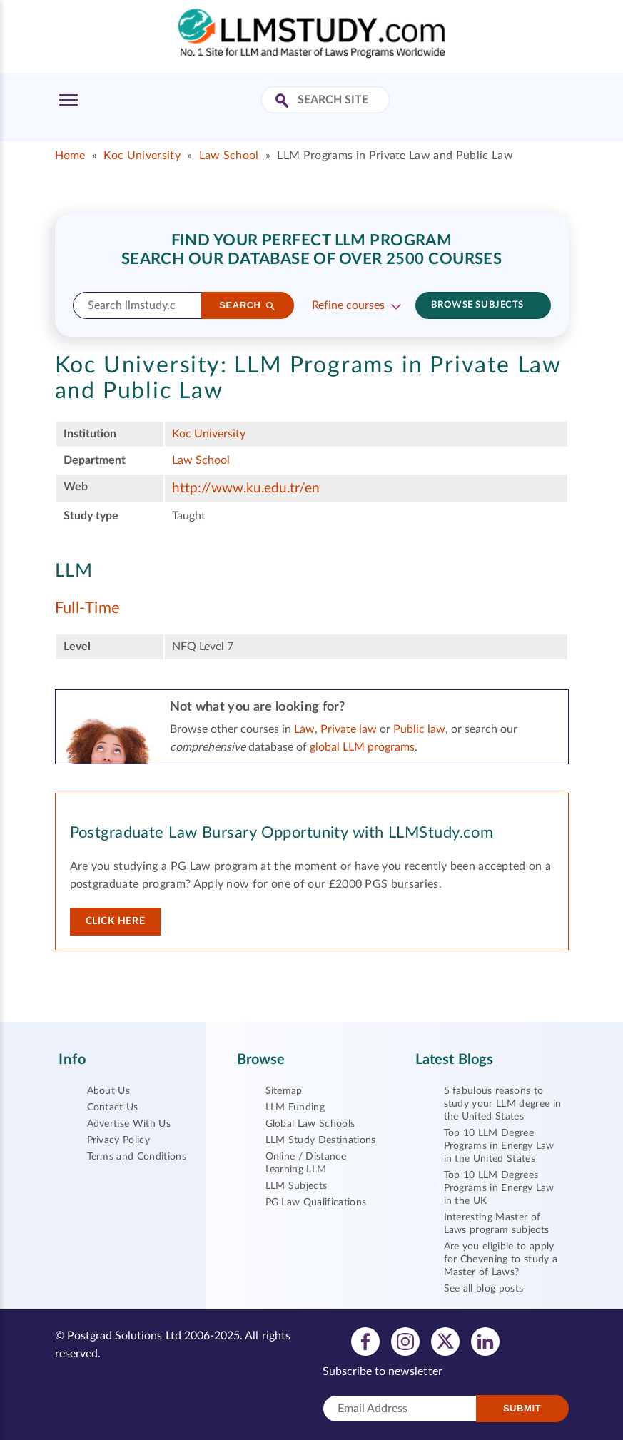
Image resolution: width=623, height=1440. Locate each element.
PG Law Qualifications (316, 1202)
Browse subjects (477, 305)
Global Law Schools (310, 1124)
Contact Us (112, 1107)
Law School (229, 155)
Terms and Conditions (136, 1157)
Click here (116, 921)
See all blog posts (484, 1289)
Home (70, 155)
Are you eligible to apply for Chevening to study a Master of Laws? (501, 1259)
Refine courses (348, 305)
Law (304, 729)
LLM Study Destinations (320, 1140)
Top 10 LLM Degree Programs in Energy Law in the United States (499, 1146)
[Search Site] (283, 101)
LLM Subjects (296, 1186)
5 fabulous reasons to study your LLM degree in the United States (503, 1104)
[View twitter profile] (445, 1341)
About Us (109, 1091)
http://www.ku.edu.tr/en (246, 488)
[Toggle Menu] (68, 99)
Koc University (141, 155)
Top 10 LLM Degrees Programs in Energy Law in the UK (499, 1188)
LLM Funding (295, 1107)
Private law (348, 729)
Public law (419, 729)
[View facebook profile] (365, 1341)
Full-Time (88, 608)
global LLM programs (362, 747)
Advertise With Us (129, 1124)
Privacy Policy (118, 1140)
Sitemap (284, 1091)
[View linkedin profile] (485, 1341)
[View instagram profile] (405, 1341)
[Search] (247, 305)
